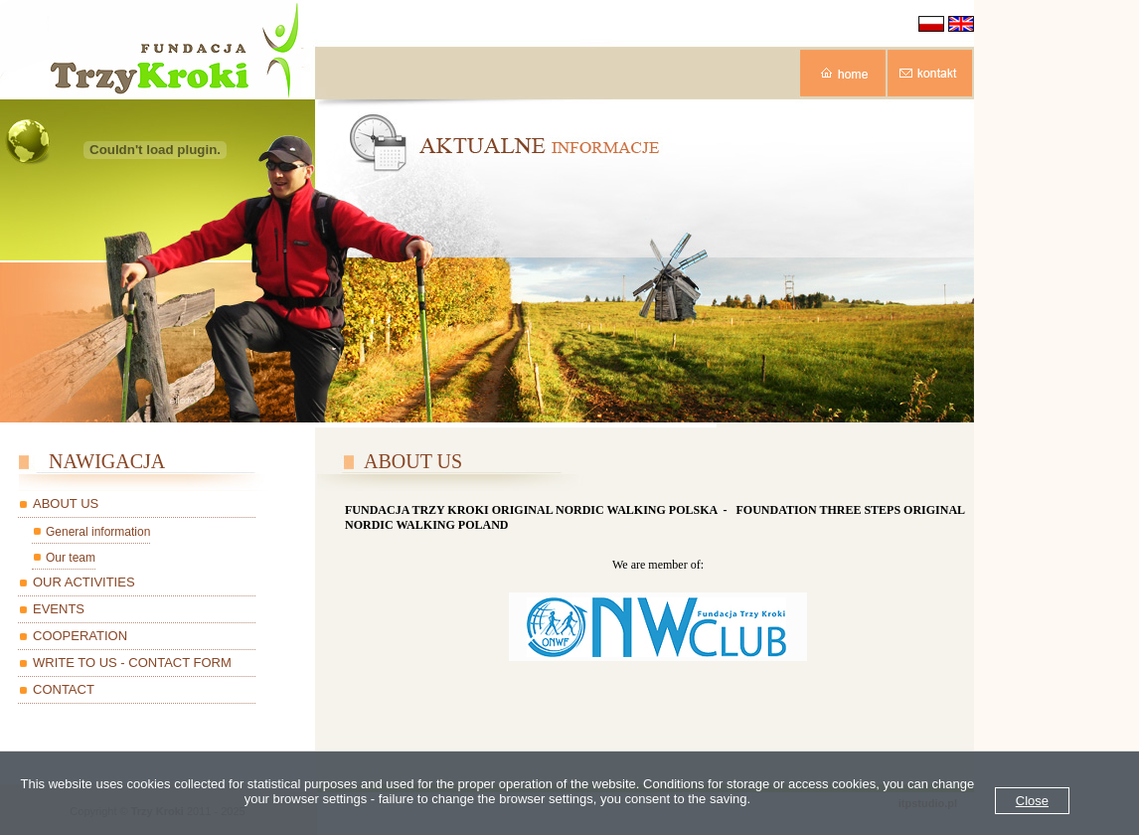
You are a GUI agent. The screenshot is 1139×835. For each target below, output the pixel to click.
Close (1032, 800)
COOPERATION (80, 635)
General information (98, 532)
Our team (70, 558)
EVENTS (58, 608)
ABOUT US (65, 503)
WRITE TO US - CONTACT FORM (132, 662)
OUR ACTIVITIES (84, 582)
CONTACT (63, 689)
